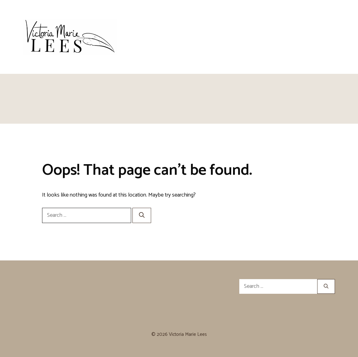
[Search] (141, 215)
